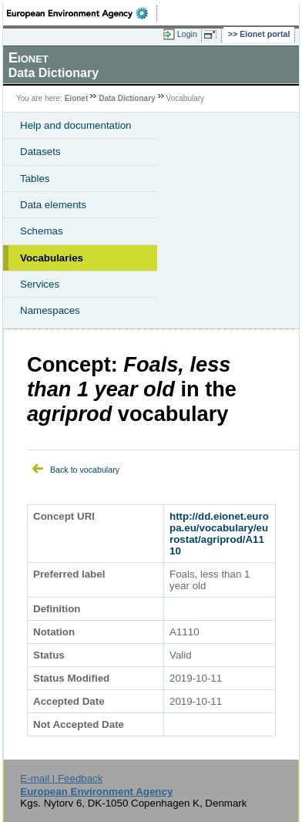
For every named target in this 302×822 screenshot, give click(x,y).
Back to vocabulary (84, 469)
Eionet (77, 98)
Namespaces (50, 310)
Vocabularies (51, 258)
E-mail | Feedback (61, 778)
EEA (82, 13)
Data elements (53, 205)
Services (39, 284)
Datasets (40, 151)
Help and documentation (76, 125)
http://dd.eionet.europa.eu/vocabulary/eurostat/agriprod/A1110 (219, 533)
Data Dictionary (127, 98)
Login (187, 34)
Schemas (41, 231)
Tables (35, 178)
